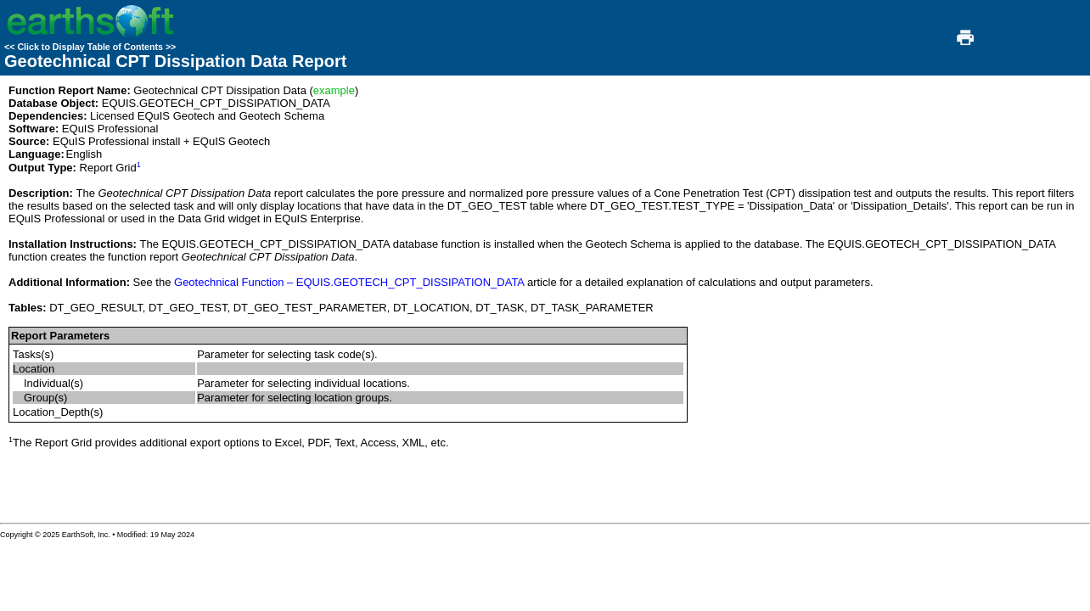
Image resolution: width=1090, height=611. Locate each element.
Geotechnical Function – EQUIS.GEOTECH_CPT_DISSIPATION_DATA (349, 282)
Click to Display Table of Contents (90, 47)
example (334, 90)
